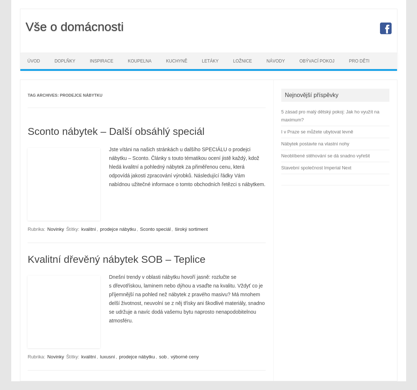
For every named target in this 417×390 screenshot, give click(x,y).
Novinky (55, 229)
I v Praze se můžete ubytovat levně (317, 131)
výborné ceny (185, 356)
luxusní (107, 356)
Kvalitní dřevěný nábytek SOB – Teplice (116, 259)
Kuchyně (177, 61)
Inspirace (102, 61)
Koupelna (139, 61)
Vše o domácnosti (75, 26)
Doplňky (64, 61)
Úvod (34, 61)
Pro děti (359, 61)
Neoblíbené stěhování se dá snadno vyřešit (325, 155)
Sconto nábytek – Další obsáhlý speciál (116, 131)
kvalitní (88, 229)
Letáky (210, 61)
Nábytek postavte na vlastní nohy (315, 143)
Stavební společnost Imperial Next (316, 167)
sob (163, 356)
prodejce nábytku (118, 229)
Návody (275, 61)
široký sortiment (191, 229)
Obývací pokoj (316, 61)
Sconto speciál (155, 229)
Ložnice (242, 61)
